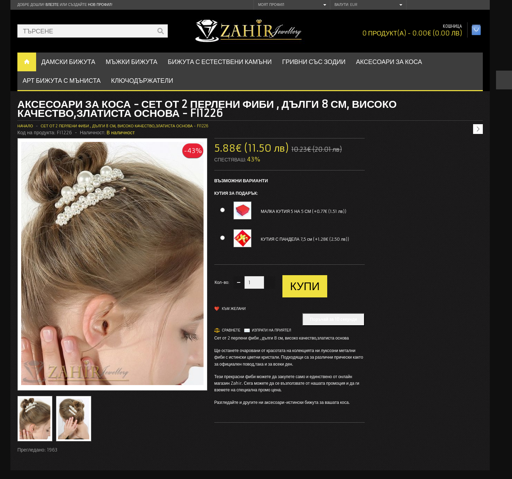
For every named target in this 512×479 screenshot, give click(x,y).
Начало (25, 125)
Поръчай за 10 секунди (333, 319)
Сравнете (231, 330)
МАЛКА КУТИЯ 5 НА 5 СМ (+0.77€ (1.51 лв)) (303, 211)
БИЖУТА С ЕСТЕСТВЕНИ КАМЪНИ (220, 62)
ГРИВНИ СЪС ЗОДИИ (314, 62)
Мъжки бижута (131, 62)
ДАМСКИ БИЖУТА (68, 62)
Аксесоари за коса (389, 62)
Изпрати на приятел (271, 330)
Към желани (234, 308)
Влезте (52, 4)
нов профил (99, 4)
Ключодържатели (142, 81)
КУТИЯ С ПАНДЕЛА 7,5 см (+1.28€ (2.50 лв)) (305, 239)
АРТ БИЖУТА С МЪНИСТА (62, 81)
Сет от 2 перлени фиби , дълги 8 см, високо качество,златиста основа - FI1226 (124, 125)
